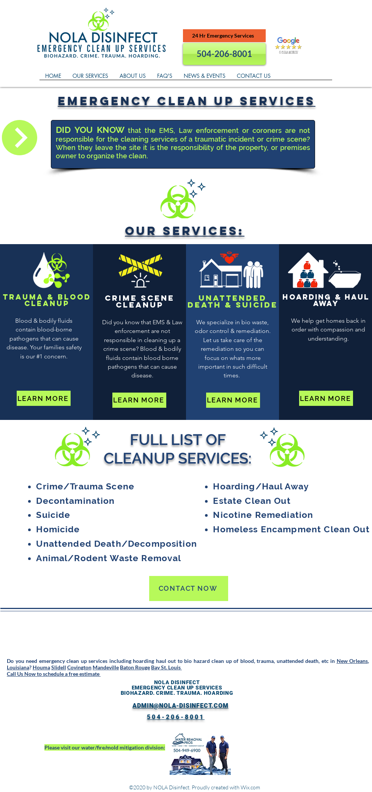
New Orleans (352, 661)
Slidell (58, 667)
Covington (79, 667)
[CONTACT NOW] (188, 588)
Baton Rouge (135, 667)
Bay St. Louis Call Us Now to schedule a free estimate (94, 670)
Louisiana (18, 667)
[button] (90, 78)
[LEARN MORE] (44, 398)
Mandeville (106, 667)
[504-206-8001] (224, 54)
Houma (41, 667)
